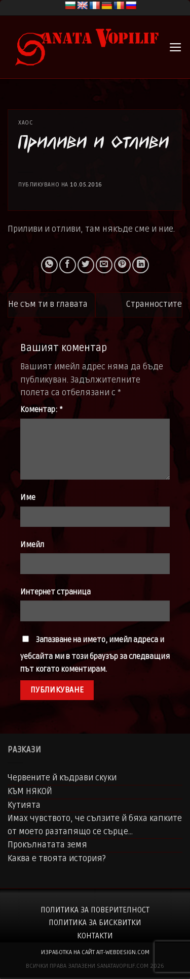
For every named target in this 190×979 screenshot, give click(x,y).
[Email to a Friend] (104, 265)
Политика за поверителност (95, 909)
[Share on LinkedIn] (140, 265)
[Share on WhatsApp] (49, 265)
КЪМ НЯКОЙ (30, 791)
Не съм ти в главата (48, 304)
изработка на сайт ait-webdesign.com (95, 952)
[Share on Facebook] (67, 265)
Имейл (32, 545)
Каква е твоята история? (57, 859)
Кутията (24, 805)
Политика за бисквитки (95, 922)
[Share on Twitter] (86, 265)
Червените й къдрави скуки (62, 778)
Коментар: (41, 409)
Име (27, 497)
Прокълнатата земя (47, 845)
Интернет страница (55, 592)
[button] (175, 47)
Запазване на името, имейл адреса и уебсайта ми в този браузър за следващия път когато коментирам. (95, 655)
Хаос (25, 122)
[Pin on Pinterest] (122, 265)
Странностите (154, 304)
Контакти (95, 935)
